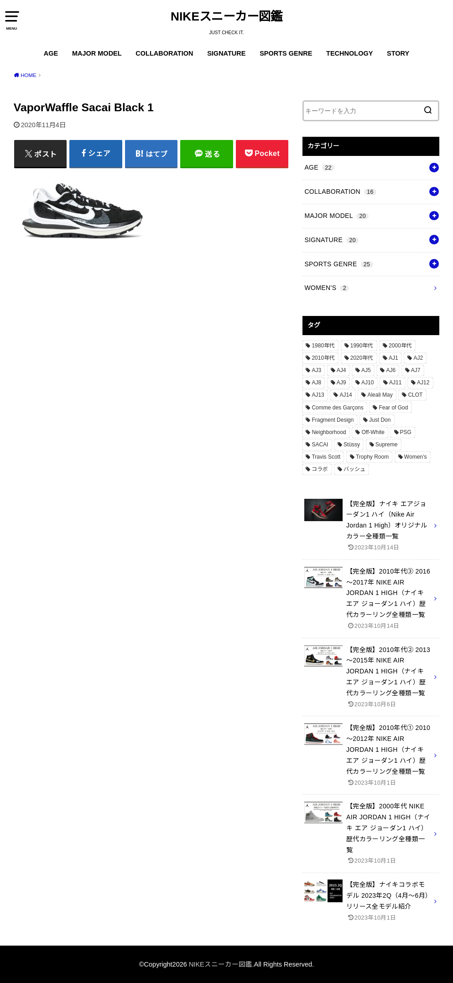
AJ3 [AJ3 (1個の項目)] (316, 370)
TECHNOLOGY (349, 53)
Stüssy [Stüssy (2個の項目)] (352, 444)
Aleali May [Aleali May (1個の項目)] (379, 395)
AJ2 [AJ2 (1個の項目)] (418, 358)
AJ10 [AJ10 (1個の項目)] (367, 382)
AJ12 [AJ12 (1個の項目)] (423, 382)
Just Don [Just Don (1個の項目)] (380, 420)
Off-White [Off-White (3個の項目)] (372, 432)
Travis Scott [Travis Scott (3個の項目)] (326, 457)
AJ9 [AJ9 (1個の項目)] (341, 382)
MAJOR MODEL (97, 53)
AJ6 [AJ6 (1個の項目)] (391, 370)
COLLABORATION (164, 53)
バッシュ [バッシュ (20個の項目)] (354, 469)
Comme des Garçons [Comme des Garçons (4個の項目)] (337, 407)
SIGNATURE (226, 53)
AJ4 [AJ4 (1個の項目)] (341, 370)
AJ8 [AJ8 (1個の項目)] (316, 382)
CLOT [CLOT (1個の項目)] (415, 395)
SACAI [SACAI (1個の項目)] (320, 444)
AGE (51, 53)
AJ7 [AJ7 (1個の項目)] (416, 370)
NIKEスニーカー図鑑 (226, 16)
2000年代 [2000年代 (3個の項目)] (400, 345)
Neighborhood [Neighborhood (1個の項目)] (329, 432)
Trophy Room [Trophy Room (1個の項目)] (372, 457)
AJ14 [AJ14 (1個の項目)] (345, 395)
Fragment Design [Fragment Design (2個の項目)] (333, 420)
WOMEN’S (326, 287)
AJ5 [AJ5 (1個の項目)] (366, 370)
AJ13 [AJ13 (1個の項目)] (318, 395)
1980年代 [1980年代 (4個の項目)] (323, 345)
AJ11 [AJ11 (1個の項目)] (395, 382)
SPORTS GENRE (286, 53)
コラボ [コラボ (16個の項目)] (320, 469)
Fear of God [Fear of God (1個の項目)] (393, 407)
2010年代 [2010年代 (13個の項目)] (323, 358)
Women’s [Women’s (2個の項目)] (415, 457)
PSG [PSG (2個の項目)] (405, 432)
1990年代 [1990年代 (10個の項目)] (362, 345)
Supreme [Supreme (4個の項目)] (386, 444)
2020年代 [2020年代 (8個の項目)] (362, 358)
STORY (398, 53)
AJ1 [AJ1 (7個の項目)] (393, 358)
